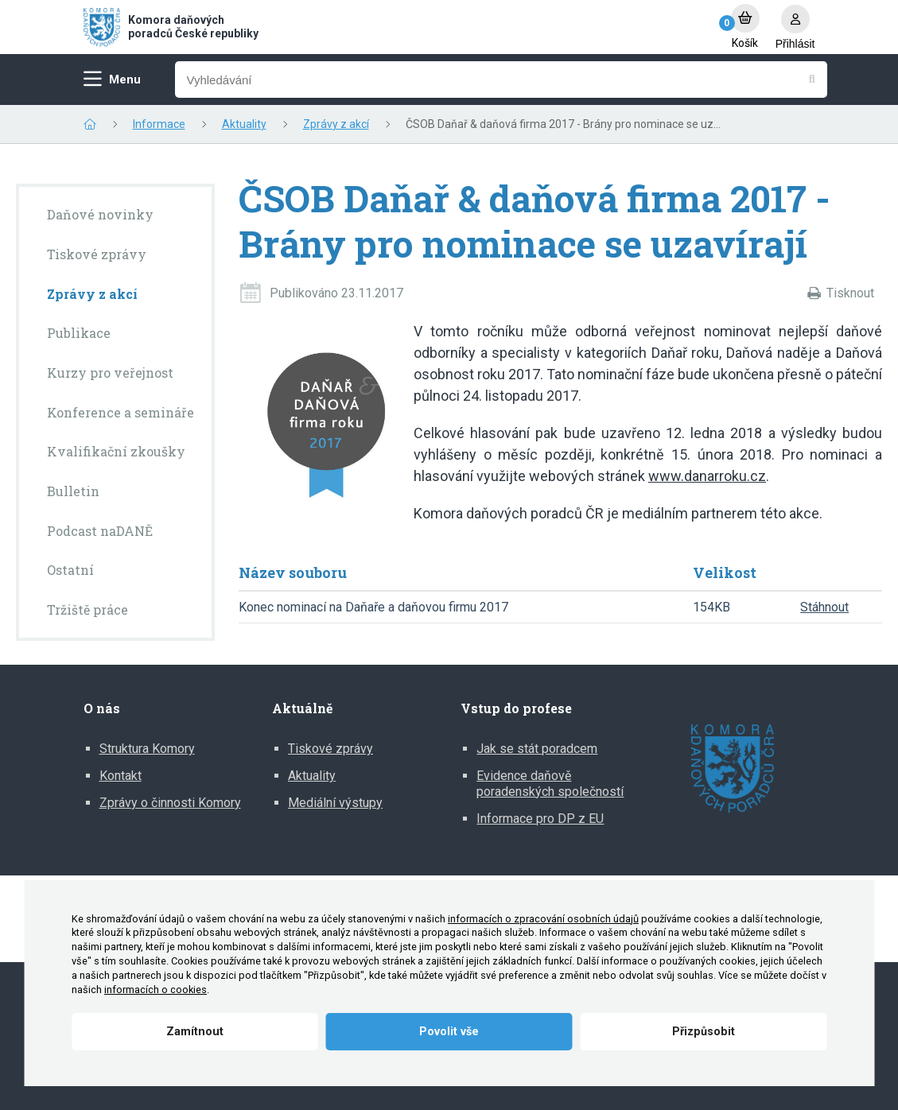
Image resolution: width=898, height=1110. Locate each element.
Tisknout (850, 293)
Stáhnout (824, 607)
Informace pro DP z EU (540, 818)
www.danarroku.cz (707, 476)
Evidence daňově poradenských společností (550, 783)
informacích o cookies (155, 990)
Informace (159, 124)
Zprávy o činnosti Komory (170, 802)
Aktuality (244, 124)
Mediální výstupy (335, 802)
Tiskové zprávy (330, 748)
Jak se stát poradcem (536, 748)
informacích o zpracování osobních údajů (543, 919)
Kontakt (120, 775)
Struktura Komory (147, 748)
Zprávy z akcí (336, 124)
